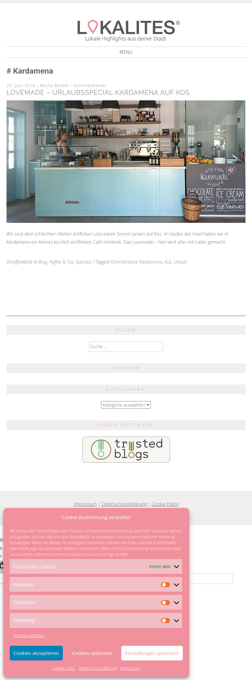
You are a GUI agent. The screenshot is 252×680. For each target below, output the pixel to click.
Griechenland (124, 262)
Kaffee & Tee (61, 262)
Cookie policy (63, 668)
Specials (83, 262)
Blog (42, 262)
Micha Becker (54, 85)
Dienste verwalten (28, 635)
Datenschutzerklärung (97, 668)
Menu (126, 52)
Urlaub (180, 262)
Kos (168, 262)
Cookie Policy (165, 504)
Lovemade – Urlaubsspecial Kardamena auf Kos (98, 92)
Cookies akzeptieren (36, 653)
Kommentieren (90, 85)
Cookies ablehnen (92, 653)
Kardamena (150, 262)
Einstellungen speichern (152, 653)
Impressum (130, 668)
